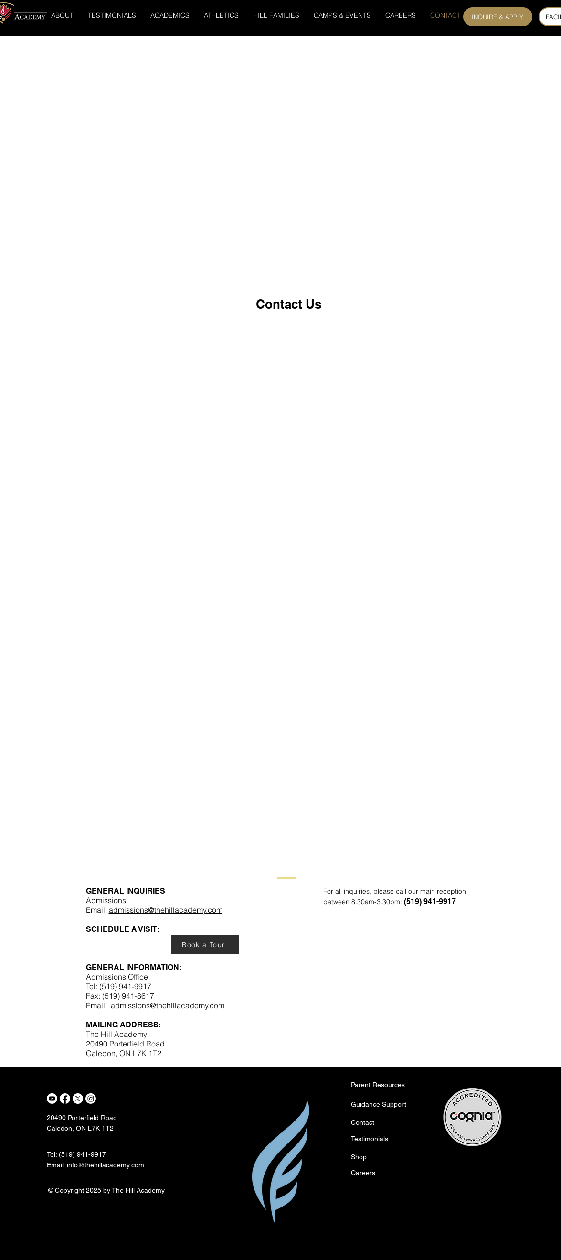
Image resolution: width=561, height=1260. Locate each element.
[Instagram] (90, 1098)
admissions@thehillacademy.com (165, 910)
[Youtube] (52, 1098)
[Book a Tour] (205, 944)
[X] (78, 1098)
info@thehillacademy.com (105, 1165)
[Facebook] (65, 1098)
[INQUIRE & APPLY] (497, 16)
